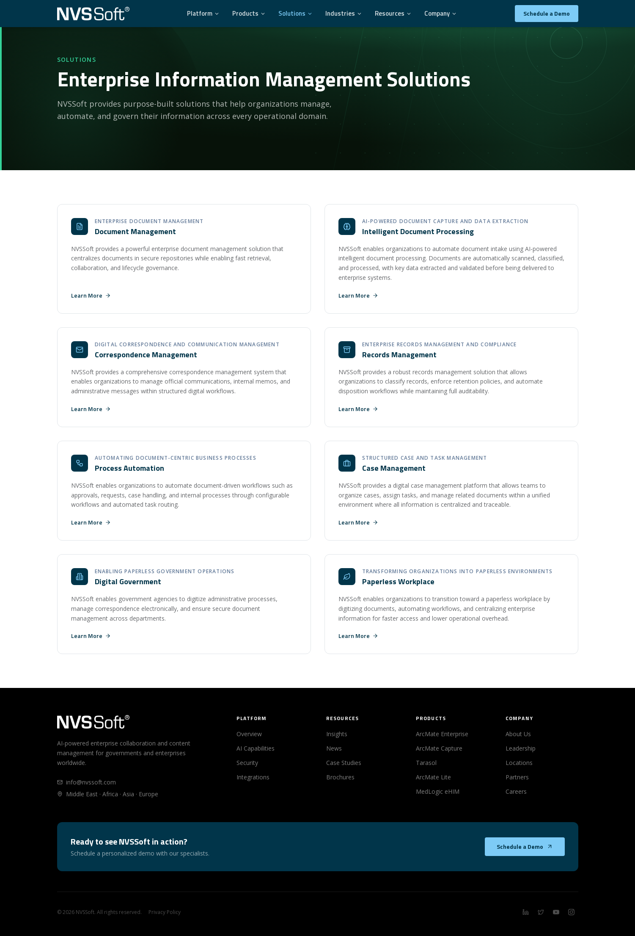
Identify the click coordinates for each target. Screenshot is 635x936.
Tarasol (426, 763)
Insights (336, 734)
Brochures (340, 777)
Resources (393, 13)
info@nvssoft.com (86, 782)
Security (247, 763)
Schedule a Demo (546, 13)
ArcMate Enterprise (442, 734)
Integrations (252, 777)
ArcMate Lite (433, 777)
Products (249, 13)
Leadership (521, 748)
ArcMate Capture (439, 748)
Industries (343, 13)
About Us (518, 734)
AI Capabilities (255, 748)
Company (440, 13)
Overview (249, 734)
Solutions (295, 13)
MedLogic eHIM (437, 791)
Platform (203, 13)
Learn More (91, 295)
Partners (517, 777)
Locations (519, 763)
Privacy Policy (164, 912)
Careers (516, 791)
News (334, 748)
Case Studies (343, 763)
